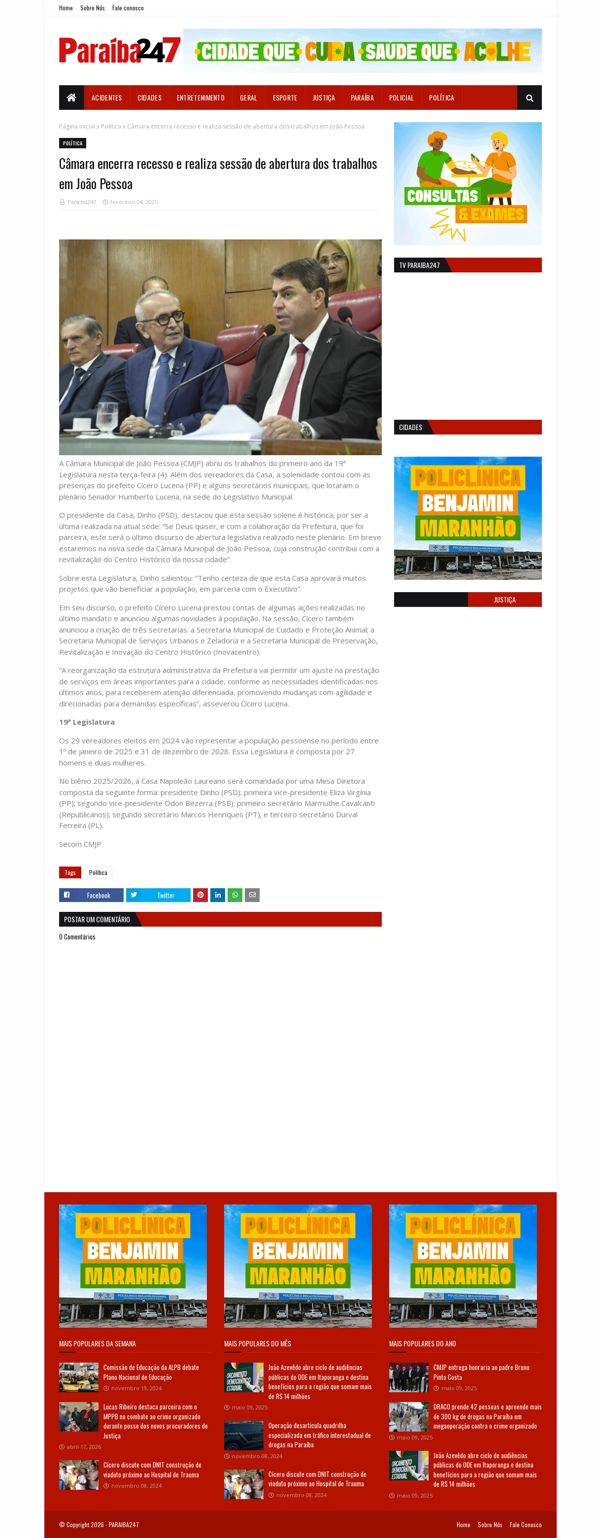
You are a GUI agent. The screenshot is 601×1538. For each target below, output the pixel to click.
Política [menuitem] (441, 97)
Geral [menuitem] (249, 97)
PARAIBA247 (124, 1524)
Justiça (505, 599)
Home (66, 7)
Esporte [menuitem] (285, 97)
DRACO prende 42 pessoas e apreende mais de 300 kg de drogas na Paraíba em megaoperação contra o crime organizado (488, 1416)
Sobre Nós (92, 7)
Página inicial (77, 126)
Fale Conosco (526, 1524)
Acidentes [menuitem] (107, 97)
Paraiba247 (81, 201)
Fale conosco (128, 7)
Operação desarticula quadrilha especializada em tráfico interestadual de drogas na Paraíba (319, 1434)
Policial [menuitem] (401, 97)
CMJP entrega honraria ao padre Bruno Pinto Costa (482, 1372)
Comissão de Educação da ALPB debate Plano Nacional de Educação (151, 1372)
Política (111, 126)
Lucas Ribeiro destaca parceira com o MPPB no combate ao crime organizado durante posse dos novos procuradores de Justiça (155, 1421)
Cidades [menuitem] (149, 97)
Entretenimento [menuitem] (201, 97)
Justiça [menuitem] (324, 97)
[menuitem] (71, 97)
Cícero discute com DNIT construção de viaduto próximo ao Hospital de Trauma (152, 1469)
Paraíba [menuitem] (362, 97)
